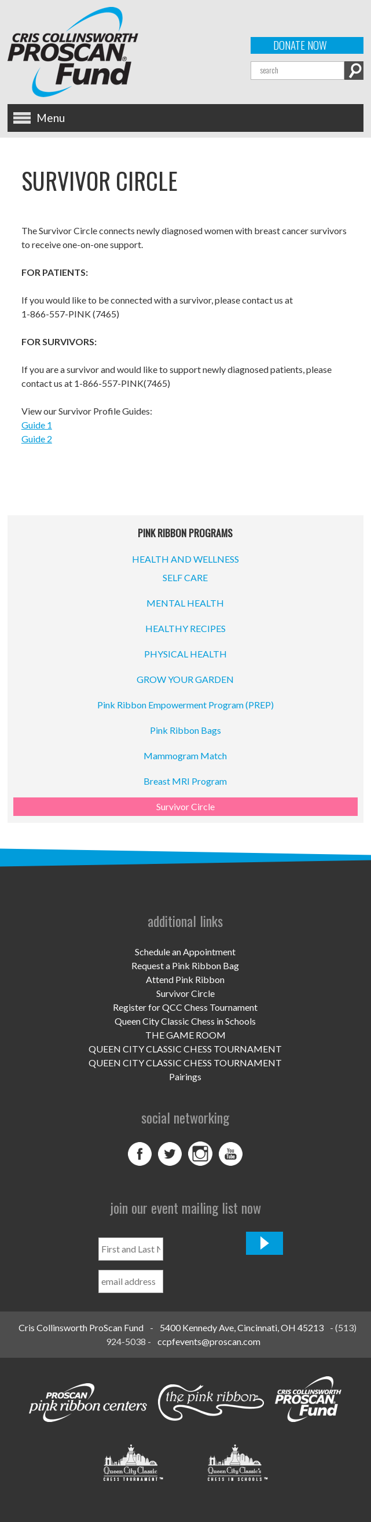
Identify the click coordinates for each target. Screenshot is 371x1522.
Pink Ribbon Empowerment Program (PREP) (185, 704)
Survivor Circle (185, 806)
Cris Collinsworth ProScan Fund (81, 1327)
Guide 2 (36, 438)
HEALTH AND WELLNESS (185, 558)
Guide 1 (36, 424)
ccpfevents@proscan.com (208, 1341)
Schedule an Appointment (185, 951)
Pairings (185, 1076)
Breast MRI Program (185, 780)
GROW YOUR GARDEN (185, 679)
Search (353, 70)
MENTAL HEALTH (185, 602)
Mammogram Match (185, 755)
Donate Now (300, 45)
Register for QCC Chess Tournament (185, 1007)
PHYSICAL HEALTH (185, 653)
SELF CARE (185, 577)
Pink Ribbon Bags (185, 730)
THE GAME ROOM (185, 1034)
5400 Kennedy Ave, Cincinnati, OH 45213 (242, 1327)
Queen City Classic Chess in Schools (185, 1020)
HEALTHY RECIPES (185, 628)
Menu (50, 117)
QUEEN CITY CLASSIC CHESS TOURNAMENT (185, 1048)
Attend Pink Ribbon (185, 979)
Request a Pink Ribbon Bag (185, 965)
